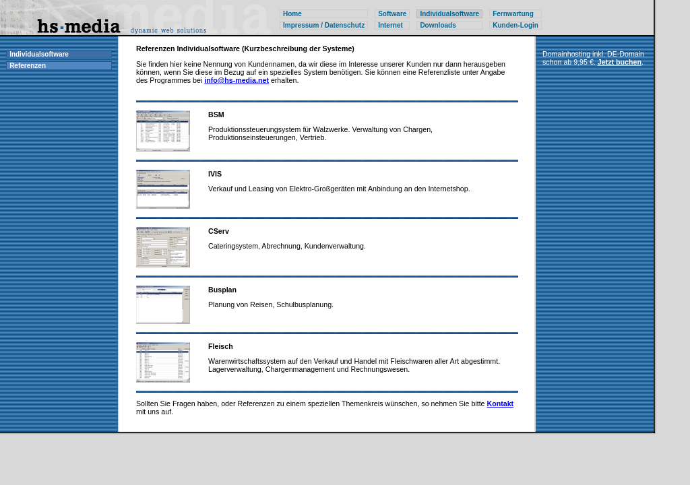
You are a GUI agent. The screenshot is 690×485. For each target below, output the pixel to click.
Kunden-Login (515, 25)
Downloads (438, 25)
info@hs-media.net (236, 80)
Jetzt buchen (619, 62)
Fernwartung (513, 14)
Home (292, 14)
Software (392, 14)
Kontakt (500, 403)
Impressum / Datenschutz (324, 25)
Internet (390, 25)
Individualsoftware (39, 54)
